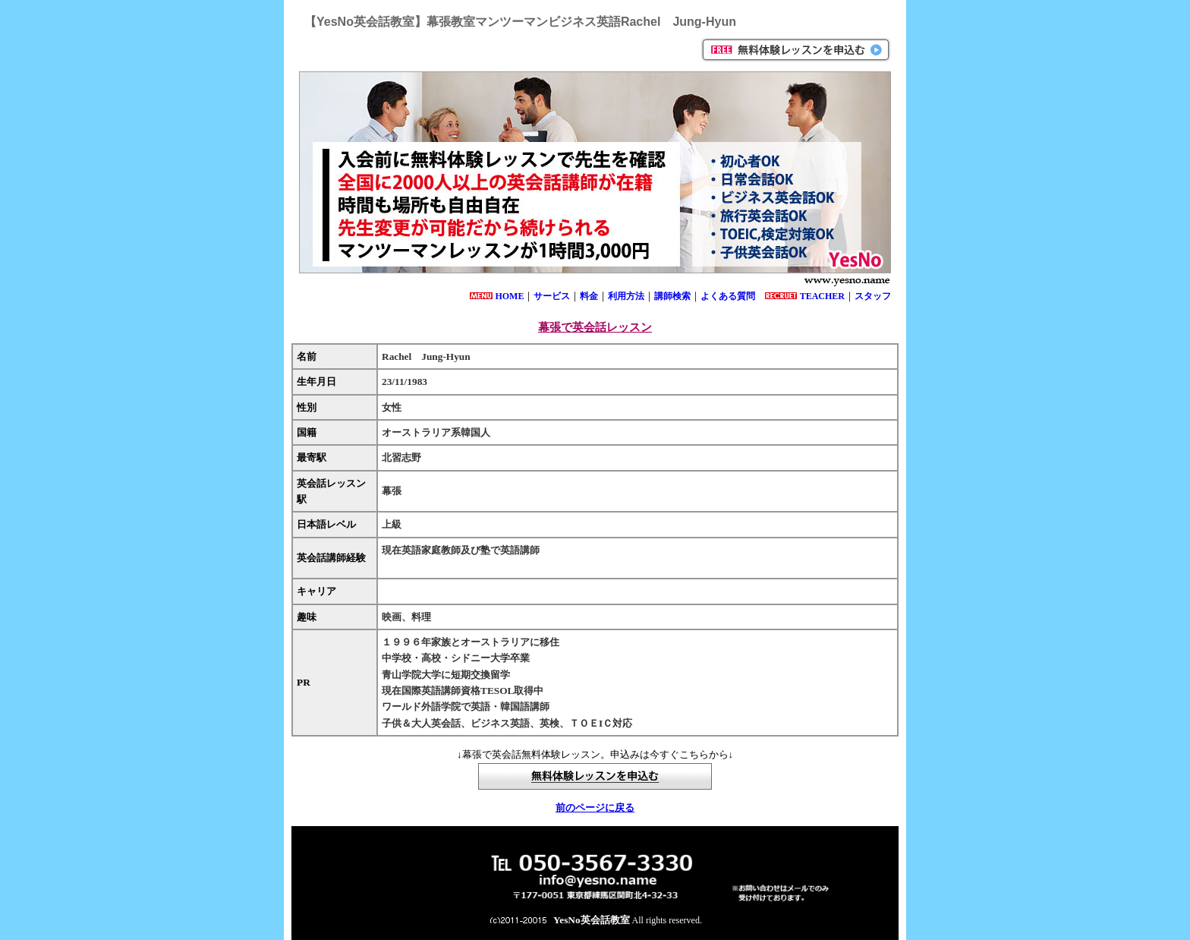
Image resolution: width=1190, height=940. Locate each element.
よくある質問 (727, 296)
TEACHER (822, 296)
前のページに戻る (595, 807)
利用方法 (626, 296)
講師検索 (672, 296)
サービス (552, 296)
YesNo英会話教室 (591, 920)
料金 (589, 296)
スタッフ (873, 296)
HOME (509, 296)
